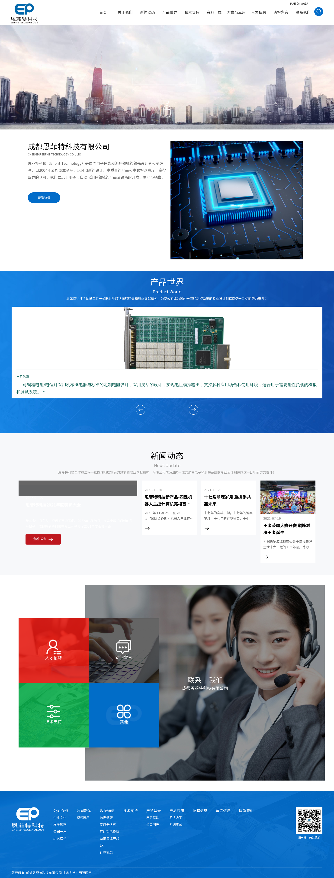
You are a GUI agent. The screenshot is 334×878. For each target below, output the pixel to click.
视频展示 (83, 817)
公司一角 (59, 831)
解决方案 (175, 817)
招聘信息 (200, 811)
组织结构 (59, 838)
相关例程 (152, 824)
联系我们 (246, 811)
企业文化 (59, 817)
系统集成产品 (109, 838)
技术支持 (130, 811)
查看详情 (44, 197)
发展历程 (59, 824)
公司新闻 (84, 811)
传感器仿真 (108, 824)
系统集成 (175, 824)
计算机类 (106, 852)
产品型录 (153, 811)
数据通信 (107, 811)
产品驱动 (152, 817)
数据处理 (106, 817)
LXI (102, 845)
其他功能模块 (109, 831)
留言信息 (223, 811)
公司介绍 (60, 811)
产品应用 (176, 811)
